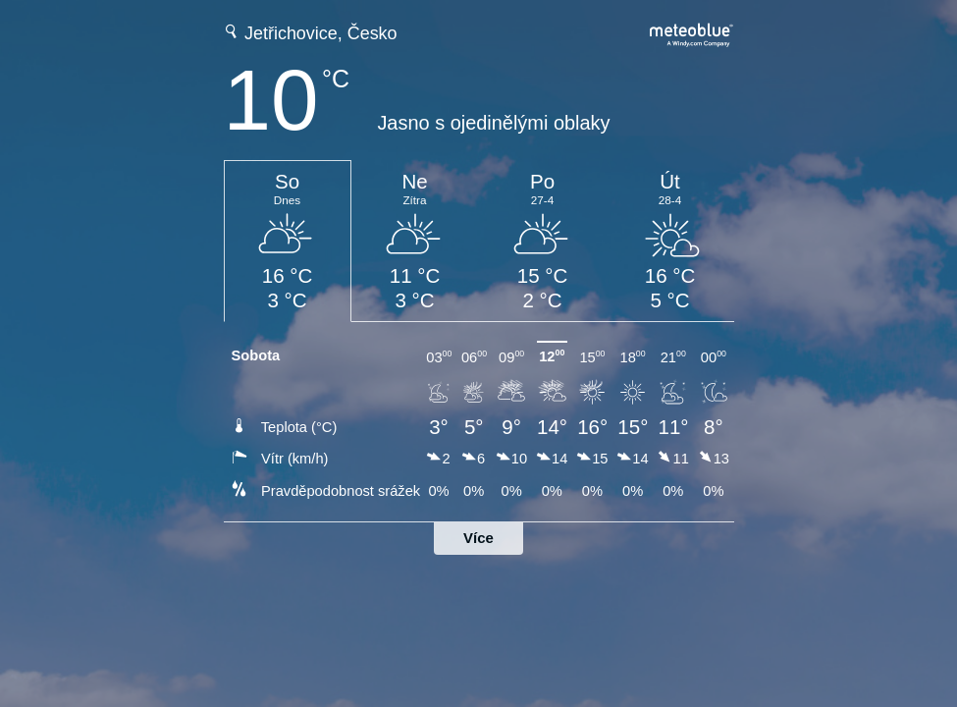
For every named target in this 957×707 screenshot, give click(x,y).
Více (478, 537)
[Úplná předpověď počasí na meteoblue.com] (692, 33)
